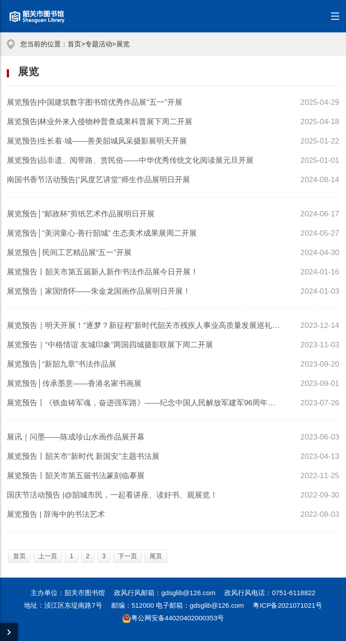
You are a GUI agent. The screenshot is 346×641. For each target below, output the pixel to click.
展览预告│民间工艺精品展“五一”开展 (69, 252)
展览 (123, 44)
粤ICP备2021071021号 (287, 605)
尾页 (156, 556)
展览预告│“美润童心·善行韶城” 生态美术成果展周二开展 (102, 233)
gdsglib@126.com (188, 592)
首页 (74, 44)
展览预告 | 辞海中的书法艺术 (56, 514)
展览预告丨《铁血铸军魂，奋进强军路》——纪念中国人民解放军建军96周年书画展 (144, 403)
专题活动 (98, 44)
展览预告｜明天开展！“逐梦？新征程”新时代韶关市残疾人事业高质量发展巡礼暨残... (144, 325)
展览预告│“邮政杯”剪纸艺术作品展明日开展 (81, 214)
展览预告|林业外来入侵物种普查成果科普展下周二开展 (99, 121)
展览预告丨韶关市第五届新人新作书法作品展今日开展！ (102, 272)
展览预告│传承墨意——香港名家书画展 (74, 383)
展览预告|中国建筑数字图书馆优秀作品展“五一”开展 (94, 102)
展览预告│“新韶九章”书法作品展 (61, 364)
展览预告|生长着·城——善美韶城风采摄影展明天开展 (97, 141)
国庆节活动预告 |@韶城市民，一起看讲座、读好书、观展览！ (112, 495)
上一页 (47, 556)
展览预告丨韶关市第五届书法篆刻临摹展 (76, 475)
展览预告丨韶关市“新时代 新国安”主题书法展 (83, 456)
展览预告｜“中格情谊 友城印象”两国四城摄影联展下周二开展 (110, 345)
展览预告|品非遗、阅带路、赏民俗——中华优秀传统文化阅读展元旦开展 (130, 160)
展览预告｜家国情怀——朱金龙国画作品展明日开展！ (99, 291)
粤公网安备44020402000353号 (173, 618)
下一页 (127, 556)
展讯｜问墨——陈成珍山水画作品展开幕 (76, 437)
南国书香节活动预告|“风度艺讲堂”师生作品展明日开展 (98, 179)
